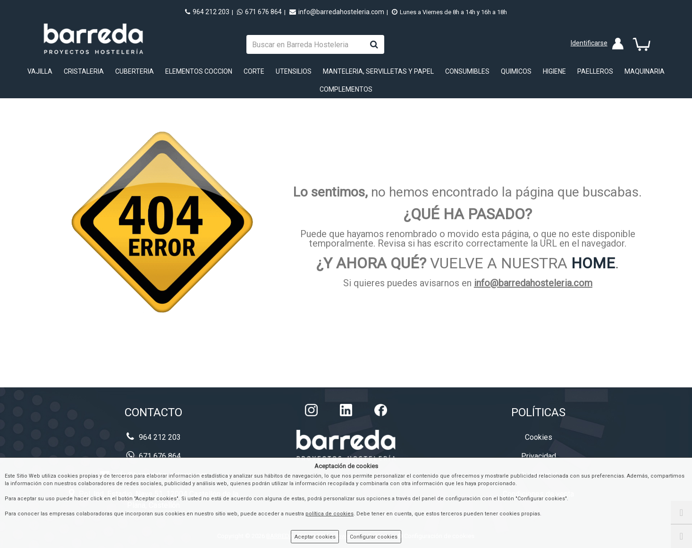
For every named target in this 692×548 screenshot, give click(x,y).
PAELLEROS (595, 71)
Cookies (538, 437)
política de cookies (329, 514)
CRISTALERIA (84, 71)
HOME (593, 263)
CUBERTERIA (134, 71)
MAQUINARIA (644, 71)
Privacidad (538, 456)
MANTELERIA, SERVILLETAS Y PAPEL (378, 71)
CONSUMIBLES (467, 71)
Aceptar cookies (315, 537)
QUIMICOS (516, 71)
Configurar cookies (373, 537)
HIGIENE (554, 71)
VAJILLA (39, 71)
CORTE (254, 71)
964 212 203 (207, 12)
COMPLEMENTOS (346, 89)
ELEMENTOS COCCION (198, 71)
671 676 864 (259, 12)
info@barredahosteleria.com (336, 12)
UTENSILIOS (294, 71)
